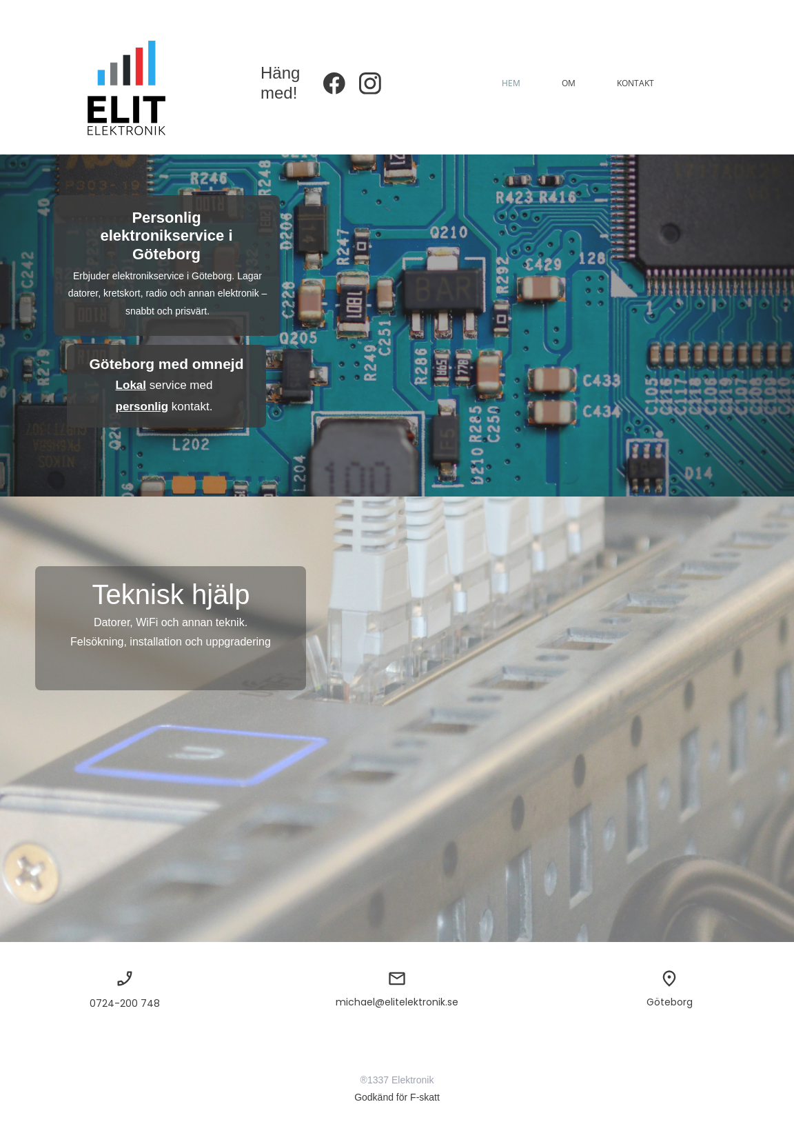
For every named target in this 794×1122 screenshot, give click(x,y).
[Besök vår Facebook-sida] (334, 83)
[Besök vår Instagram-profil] (370, 83)
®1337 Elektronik (397, 1079)
